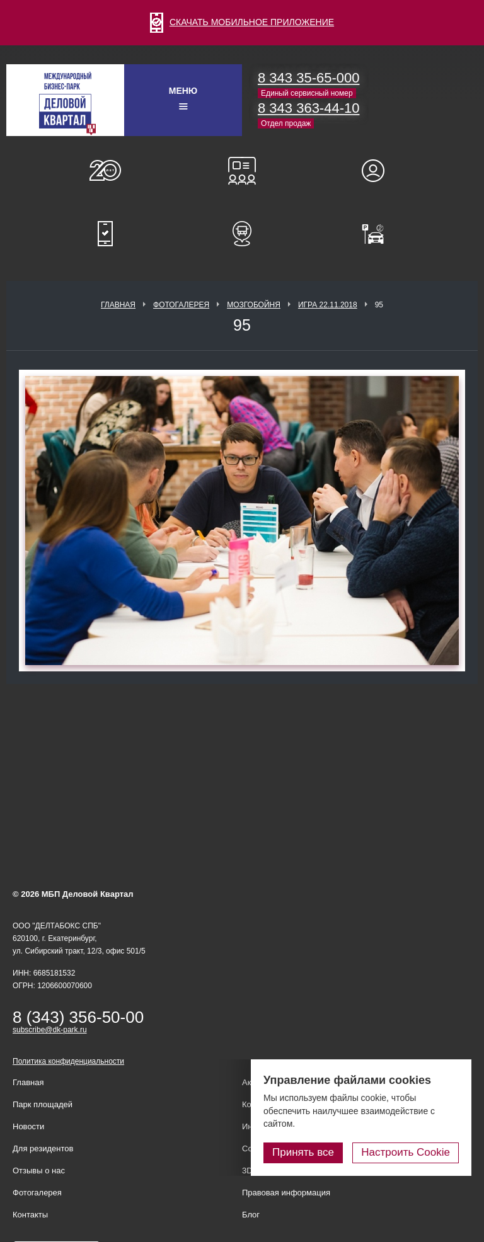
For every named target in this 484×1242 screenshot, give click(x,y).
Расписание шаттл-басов (242, 234)
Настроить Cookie (405, 1152)
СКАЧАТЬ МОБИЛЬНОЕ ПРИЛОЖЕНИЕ (242, 22)
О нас (105, 171)
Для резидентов (379, 171)
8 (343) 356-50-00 (78, 1017)
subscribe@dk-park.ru (50, 1029)
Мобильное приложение (105, 234)
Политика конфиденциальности (68, 1061)
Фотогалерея (181, 304)
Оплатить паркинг (379, 234)
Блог (251, 1214)
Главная (118, 304)
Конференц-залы (242, 171)
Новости (28, 1126)
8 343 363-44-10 (308, 108)
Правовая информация (286, 1192)
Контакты (30, 1214)
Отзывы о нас (39, 1170)
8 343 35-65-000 (308, 78)
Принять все (303, 1152)
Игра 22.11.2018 (327, 304)
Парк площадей (42, 1104)
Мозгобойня (253, 304)
